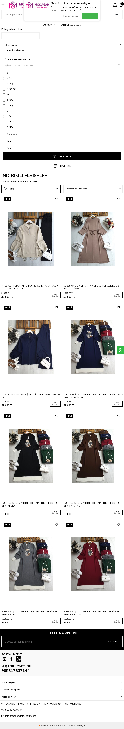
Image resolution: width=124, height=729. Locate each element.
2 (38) (8, 100)
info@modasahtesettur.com (20, 715)
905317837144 (15, 670)
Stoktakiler (10, 134)
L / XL (8, 116)
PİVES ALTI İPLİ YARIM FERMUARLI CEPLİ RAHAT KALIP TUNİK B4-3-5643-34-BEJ (29, 287)
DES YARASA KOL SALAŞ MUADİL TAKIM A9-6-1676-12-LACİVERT (30, 396)
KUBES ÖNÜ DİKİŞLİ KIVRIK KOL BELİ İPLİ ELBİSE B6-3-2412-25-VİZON (91, 287)
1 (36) (8, 83)
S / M (7, 78)
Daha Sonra (70, 16)
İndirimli (9, 141)
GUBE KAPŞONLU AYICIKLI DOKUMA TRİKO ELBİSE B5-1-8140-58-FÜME (31, 613)
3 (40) (8, 127)
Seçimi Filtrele (62, 156)
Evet (90, 16)
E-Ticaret (51, 725)
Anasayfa (49, 24)
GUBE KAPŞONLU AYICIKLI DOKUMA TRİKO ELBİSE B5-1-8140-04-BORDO (93, 613)
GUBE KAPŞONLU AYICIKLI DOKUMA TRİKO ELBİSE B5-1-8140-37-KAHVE (93, 504)
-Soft (42, 725)
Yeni (7, 148)
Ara (116, 14)
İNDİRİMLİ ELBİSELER (14, 50)
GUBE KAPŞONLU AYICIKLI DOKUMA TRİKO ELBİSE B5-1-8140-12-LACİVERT (93, 396)
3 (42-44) (9, 121)
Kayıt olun (113, 641)
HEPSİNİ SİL (62, 166)
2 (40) (8, 105)
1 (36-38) (9, 89)
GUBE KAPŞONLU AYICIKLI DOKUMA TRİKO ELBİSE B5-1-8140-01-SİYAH (31, 504)
